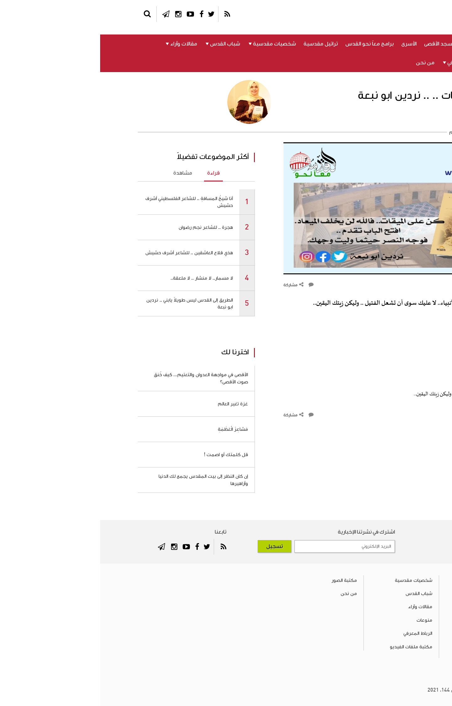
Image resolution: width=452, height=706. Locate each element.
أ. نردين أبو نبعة (390, 118)
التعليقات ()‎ (399, 284)
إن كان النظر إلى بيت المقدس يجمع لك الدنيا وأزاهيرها (103, 480)
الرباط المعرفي (363, 63)
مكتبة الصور (244, 580)
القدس (374, 44)
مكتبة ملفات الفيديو (311, 646)
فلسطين (400, 44)
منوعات (402, 63)
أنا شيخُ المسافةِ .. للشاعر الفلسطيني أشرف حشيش (89, 202)
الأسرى (308, 44)
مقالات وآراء (83, 44)
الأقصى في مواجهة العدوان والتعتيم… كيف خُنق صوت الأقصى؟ (101, 378)
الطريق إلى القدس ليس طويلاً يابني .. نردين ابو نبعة (89, 303)
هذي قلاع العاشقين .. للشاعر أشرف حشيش (89, 252)
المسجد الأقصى (341, 44)
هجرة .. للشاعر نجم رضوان (105, 227)
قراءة (113, 173)
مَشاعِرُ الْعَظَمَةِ (133, 429)
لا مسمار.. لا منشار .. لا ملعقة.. (101, 278)
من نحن (325, 63)
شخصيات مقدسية (174, 44)
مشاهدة (82, 173)
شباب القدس (125, 44)
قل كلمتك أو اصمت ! (126, 454)
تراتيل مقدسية (220, 44)
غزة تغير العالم (133, 403)
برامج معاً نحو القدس (269, 44)
